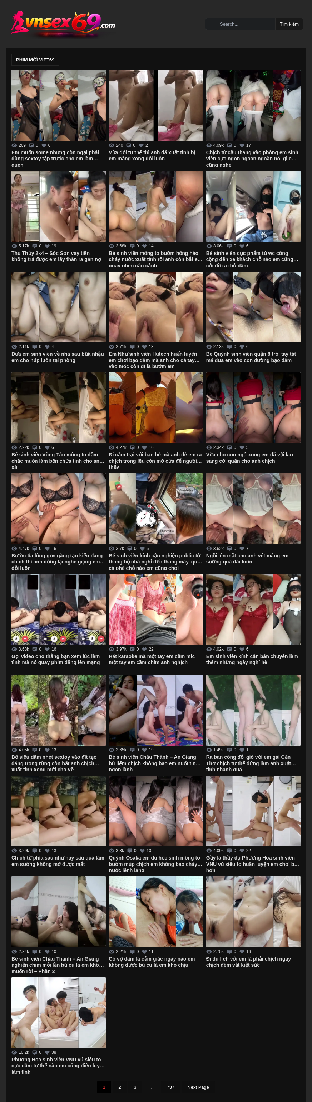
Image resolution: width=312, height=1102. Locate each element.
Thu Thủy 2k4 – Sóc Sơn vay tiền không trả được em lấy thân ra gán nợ (56, 256)
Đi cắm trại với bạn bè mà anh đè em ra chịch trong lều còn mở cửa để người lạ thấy (155, 460)
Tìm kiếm (289, 24)
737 (171, 1087)
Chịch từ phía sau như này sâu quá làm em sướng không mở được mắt (57, 861)
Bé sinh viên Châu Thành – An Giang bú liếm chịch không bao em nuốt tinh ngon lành (154, 762)
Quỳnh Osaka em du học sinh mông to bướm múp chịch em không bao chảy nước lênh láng (154, 863)
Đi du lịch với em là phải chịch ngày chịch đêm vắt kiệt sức (248, 962)
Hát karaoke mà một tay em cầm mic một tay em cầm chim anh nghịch (152, 659)
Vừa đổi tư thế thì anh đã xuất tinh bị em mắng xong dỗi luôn (152, 156)
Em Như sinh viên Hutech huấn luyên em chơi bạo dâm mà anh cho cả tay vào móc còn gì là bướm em (153, 359)
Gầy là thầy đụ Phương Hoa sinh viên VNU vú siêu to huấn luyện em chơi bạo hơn (253, 863)
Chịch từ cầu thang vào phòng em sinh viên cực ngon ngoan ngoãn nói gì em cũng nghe (252, 158)
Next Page (198, 1087)
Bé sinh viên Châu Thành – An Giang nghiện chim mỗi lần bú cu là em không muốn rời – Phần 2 (58, 964)
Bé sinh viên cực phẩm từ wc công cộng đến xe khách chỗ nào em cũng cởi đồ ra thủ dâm (249, 258)
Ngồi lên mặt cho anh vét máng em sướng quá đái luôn (247, 559)
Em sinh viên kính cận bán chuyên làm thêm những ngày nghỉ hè (252, 659)
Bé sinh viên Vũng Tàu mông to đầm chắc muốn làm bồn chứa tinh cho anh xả (57, 460)
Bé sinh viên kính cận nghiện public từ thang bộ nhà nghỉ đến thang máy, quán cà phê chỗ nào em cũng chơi (156, 561)
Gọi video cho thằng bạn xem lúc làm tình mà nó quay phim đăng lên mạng (55, 659)
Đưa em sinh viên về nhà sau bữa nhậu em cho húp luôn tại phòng (57, 357)
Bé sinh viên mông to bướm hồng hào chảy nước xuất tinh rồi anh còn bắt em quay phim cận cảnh (155, 258)
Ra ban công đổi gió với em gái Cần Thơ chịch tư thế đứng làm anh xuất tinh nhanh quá (248, 762)
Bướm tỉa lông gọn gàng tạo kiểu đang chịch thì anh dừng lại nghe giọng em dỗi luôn (57, 561)
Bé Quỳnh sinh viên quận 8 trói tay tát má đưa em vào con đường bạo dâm (251, 357)
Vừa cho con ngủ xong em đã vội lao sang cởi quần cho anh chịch (249, 458)
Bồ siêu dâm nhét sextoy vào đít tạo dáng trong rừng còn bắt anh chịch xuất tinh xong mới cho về (54, 762)
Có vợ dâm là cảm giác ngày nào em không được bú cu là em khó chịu (152, 962)
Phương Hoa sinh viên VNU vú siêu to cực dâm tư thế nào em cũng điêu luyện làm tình (58, 1065)
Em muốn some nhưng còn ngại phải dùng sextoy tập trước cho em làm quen (55, 158)
